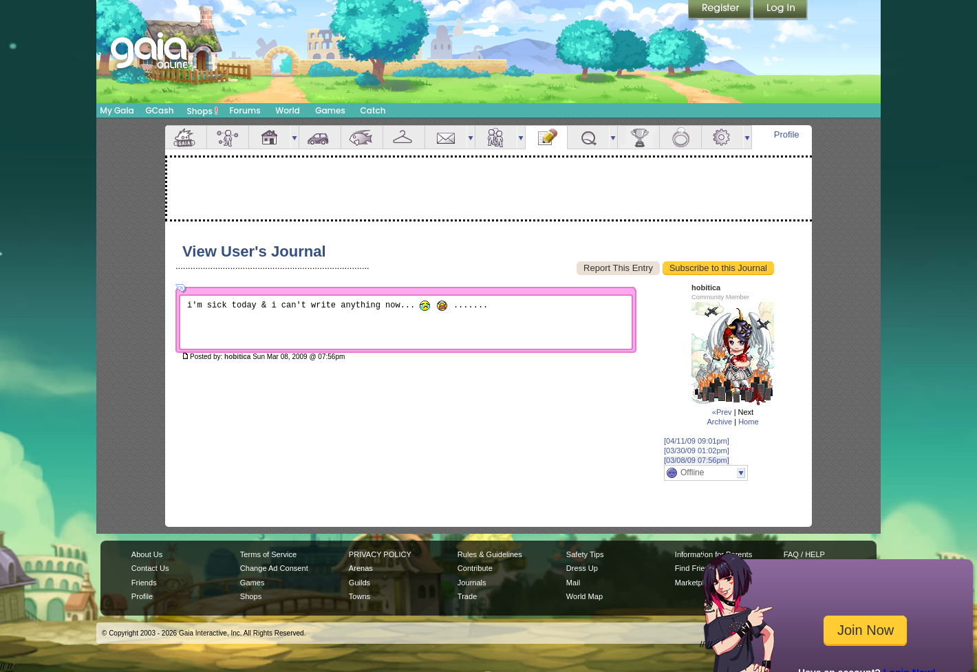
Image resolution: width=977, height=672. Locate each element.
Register (720, 10)
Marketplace (695, 582)
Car (320, 137)
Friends (496, 137)
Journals (472, 582)
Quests (588, 137)
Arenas (361, 568)
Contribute (475, 568)
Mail (445, 137)
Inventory (404, 137)
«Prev (722, 412)
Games (330, 110)
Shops (202, 111)
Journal (546, 137)
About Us (146, 554)
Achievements (638, 137)
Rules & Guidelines (490, 554)
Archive (719, 422)
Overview (185, 137)
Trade (467, 596)
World (287, 110)
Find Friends (696, 568)
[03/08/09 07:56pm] (696, 460)
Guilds (359, 582)
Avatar (227, 137)
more (294, 137)
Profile (786, 134)
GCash (160, 110)
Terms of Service (268, 554)
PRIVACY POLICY (380, 554)
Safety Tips (585, 554)
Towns (359, 596)
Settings (722, 137)
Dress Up (582, 568)
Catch (373, 110)
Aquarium (362, 137)
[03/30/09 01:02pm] (696, 450)
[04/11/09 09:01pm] (696, 441)
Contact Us (150, 568)
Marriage (680, 137)
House (269, 137)
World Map (584, 596)
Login (780, 10)
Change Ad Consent (274, 568)
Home (748, 422)
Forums (244, 110)
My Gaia (116, 110)
